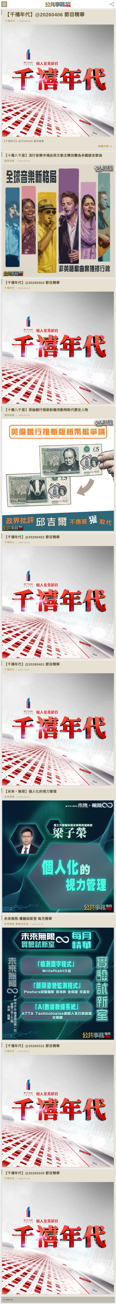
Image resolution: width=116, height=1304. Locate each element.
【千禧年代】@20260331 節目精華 (32, 1046)
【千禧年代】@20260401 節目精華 (32, 664)
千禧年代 (10, 21)
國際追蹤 (9, 160)
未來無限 (9, 796)
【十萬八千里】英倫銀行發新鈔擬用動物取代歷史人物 (46, 410)
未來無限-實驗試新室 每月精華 (28, 919)
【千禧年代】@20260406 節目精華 (44, 14)
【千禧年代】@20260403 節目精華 (32, 283)
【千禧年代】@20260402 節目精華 (32, 537)
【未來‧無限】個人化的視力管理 (30, 791)
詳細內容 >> (105, 146)
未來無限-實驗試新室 (16, 924)
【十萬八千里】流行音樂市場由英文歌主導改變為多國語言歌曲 (53, 155)
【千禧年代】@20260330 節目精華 (32, 1173)
